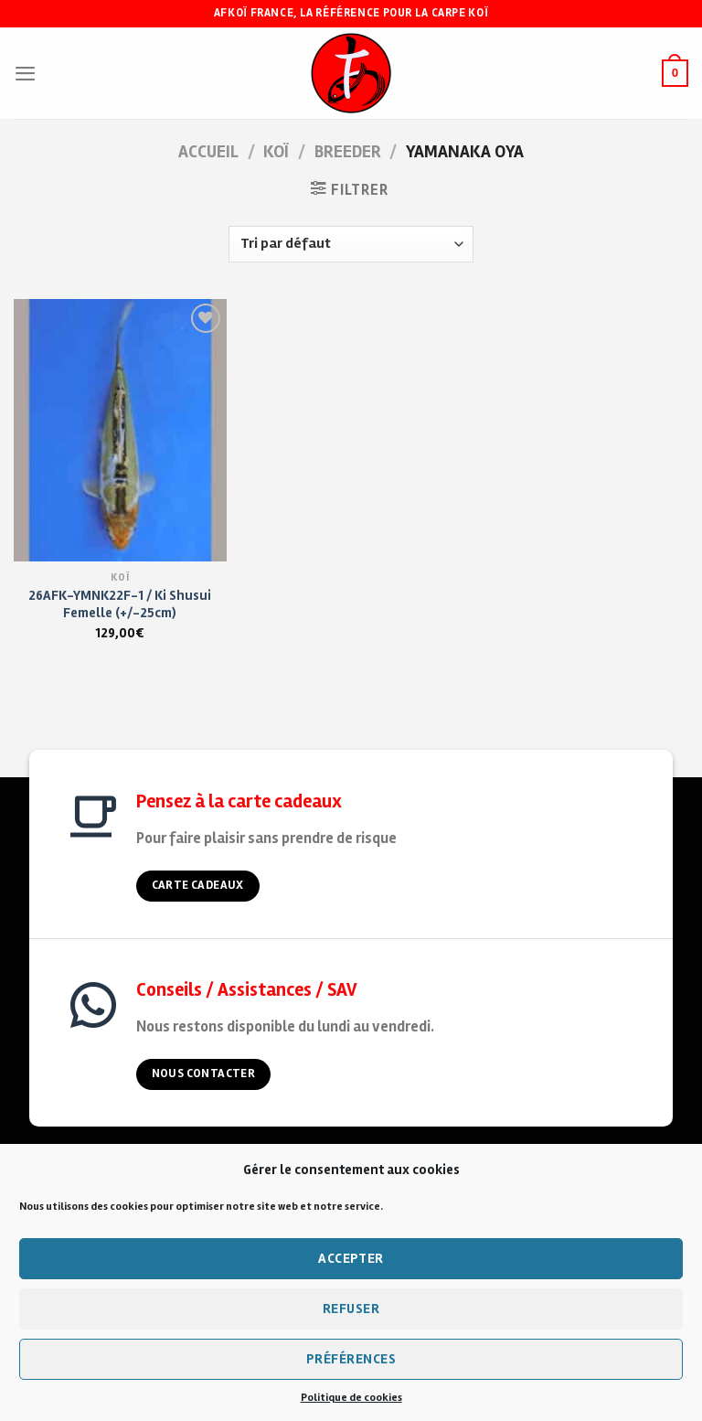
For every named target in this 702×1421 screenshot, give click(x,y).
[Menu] (25, 73)
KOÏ (276, 152)
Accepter (351, 1258)
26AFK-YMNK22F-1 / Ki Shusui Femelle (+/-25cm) (119, 604)
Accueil (208, 152)
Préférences (351, 1359)
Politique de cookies (351, 1398)
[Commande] (351, 244)
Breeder (347, 152)
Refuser (351, 1308)
